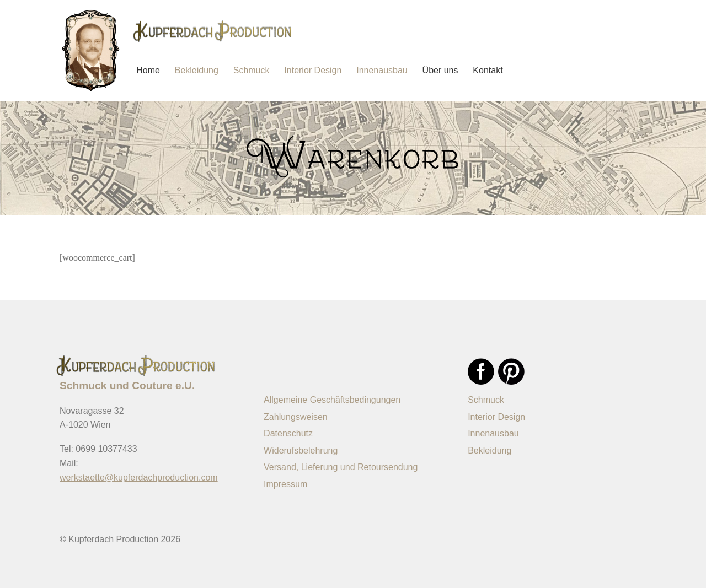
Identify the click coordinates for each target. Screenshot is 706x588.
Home (148, 70)
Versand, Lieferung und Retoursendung (341, 467)
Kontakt (487, 70)
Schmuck (251, 70)
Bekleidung (196, 70)
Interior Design (312, 70)
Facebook (481, 371)
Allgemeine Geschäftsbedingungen (332, 399)
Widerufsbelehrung (301, 450)
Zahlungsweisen (296, 417)
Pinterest (511, 371)
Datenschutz (288, 433)
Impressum (285, 484)
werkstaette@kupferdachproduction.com (139, 477)
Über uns (440, 70)
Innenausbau (382, 70)
